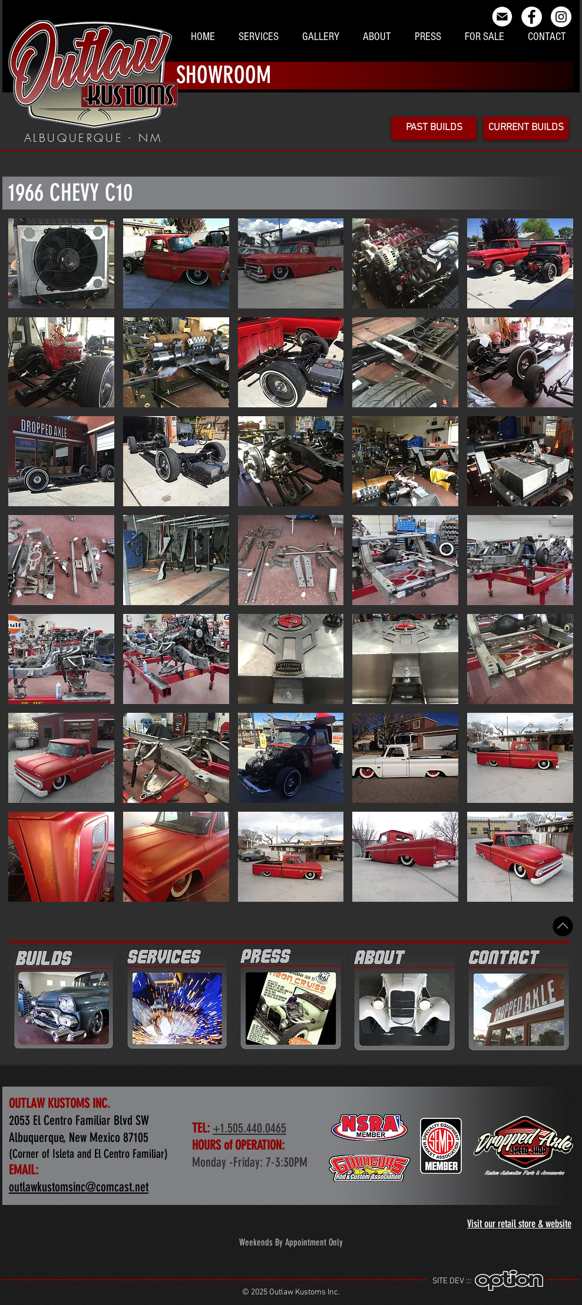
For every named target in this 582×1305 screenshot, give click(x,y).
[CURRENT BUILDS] (525, 128)
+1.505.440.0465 (249, 1128)
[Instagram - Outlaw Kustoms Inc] (561, 16)
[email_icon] (502, 16)
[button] (61, 263)
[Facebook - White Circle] (531, 16)
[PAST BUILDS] (434, 128)
